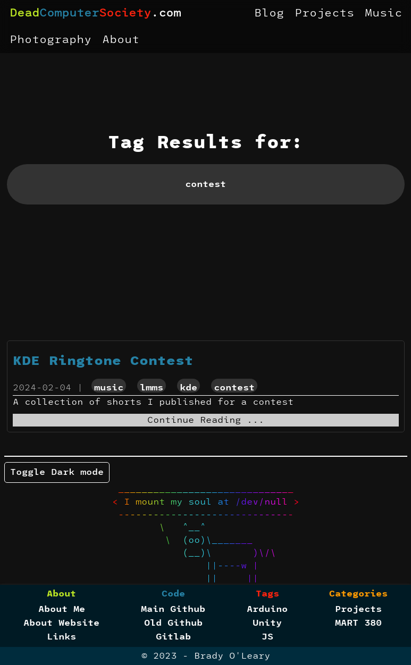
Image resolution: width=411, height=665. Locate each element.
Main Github (173, 609)
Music (383, 13)
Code (173, 594)
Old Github (173, 623)
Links (61, 637)
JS (267, 637)
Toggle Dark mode (57, 472)
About (120, 40)
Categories (358, 594)
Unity (267, 623)
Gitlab (173, 637)
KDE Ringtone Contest (103, 361)
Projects (324, 13)
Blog (269, 13)
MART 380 (358, 623)
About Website (61, 623)
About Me (61, 609)
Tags (267, 594)
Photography (50, 40)
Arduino (267, 609)
